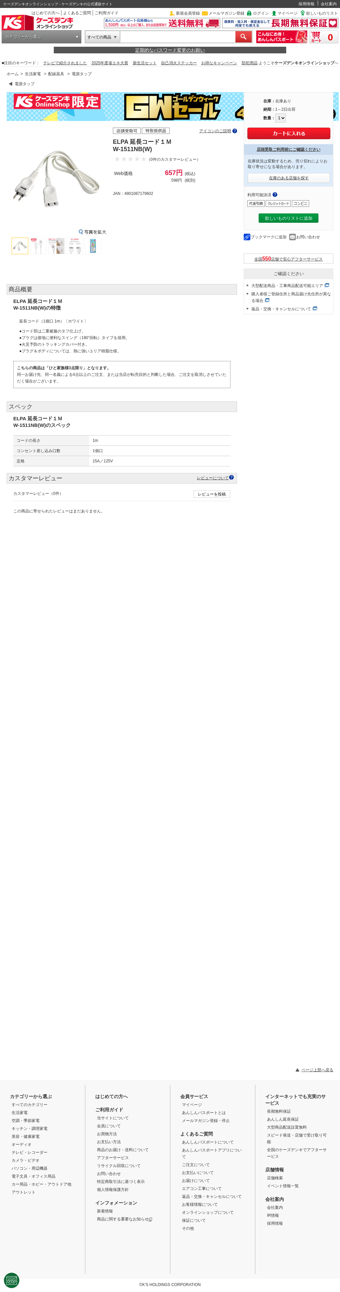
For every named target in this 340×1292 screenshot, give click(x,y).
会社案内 (329, 4)
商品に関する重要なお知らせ (124, 1219)
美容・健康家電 (26, 1136)
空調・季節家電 (26, 1120)
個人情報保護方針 (113, 1189)
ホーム (13, 74)
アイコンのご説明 (215, 131)
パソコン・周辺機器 (29, 1168)
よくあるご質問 (77, 13)
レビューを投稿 (212, 494)
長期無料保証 (279, 1111)
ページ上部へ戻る (317, 1070)
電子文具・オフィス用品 (33, 1176)
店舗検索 (275, 1178)
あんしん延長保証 (283, 1119)
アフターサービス (113, 1157)
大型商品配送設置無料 (287, 1127)
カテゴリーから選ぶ (23, 36)
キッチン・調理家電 (29, 1128)
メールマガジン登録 (226, 13)
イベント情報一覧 (283, 1186)
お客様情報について (200, 1204)
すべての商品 (99, 37)
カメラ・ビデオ (26, 1160)
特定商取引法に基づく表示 (121, 1181)
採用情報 (306, 4)
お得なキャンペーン (219, 63)
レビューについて (213, 478)
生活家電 (33, 74)
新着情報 (105, 1211)
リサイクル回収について (119, 1165)
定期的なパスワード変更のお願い (170, 50)
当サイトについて (113, 1118)
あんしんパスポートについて (208, 1142)
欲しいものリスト (322, 13)
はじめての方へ (45, 13)
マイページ (288, 13)
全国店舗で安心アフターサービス (288, 259)
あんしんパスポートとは (204, 1112)
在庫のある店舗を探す (289, 178)
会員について (109, 1126)
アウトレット (24, 1192)
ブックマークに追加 (269, 237)
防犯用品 (250, 63)
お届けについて (196, 1180)
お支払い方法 (109, 1142)
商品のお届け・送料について (123, 1149)
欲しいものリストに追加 (288, 218)
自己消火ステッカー (179, 63)
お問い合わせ (308, 237)
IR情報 (273, 1215)
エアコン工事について (202, 1188)
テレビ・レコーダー (29, 1152)
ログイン (261, 13)
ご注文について (196, 1164)
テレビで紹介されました (65, 63)
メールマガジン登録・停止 (206, 1120)
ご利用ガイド (107, 13)
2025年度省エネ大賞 (110, 63)
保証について (194, 1220)
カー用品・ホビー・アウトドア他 (41, 1184)
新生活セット (145, 63)
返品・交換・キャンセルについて (281, 309)
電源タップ (82, 74)
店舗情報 (274, 1169)
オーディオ (22, 1144)
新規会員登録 (188, 13)
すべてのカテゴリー (29, 1104)
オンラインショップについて (208, 1212)
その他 (188, 1228)
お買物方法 (107, 1134)
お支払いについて (198, 1172)
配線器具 (56, 74)
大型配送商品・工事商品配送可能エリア (287, 285)
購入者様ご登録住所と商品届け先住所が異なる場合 (291, 297)
